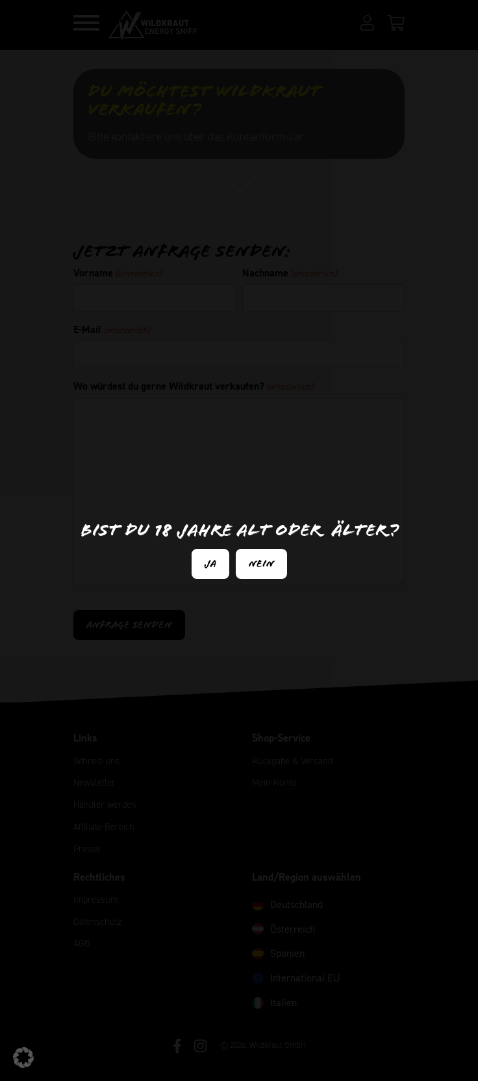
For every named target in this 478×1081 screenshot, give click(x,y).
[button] (23, 1057)
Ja (210, 563)
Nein (261, 563)
